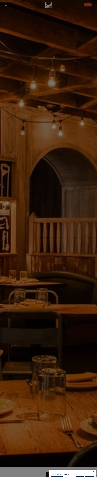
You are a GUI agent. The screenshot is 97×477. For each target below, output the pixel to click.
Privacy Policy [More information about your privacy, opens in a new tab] (67, 475)
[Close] (93, 472)
